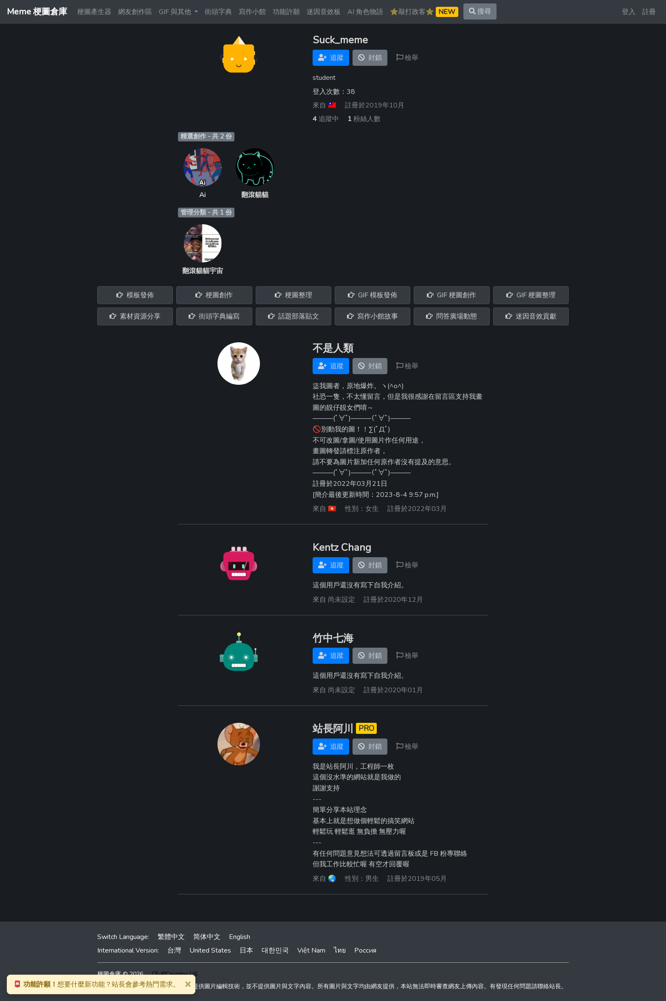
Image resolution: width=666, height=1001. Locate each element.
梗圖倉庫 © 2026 (120, 974)
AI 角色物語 (365, 12)
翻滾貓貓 (254, 195)
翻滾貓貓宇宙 (202, 271)
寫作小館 (252, 12)
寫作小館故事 (372, 316)
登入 (628, 12)
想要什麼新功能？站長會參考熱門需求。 (96, 984)
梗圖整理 (293, 295)
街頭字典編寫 (214, 316)
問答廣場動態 (451, 316)
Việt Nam (311, 950)
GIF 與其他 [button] (176, 12)
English (239, 937)
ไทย (340, 950)
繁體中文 (171, 937)
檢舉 (407, 57)
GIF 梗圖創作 (451, 295)
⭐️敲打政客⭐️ (424, 12)
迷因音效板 (324, 12)
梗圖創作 (214, 295)
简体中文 (206, 937)
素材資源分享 (135, 316)
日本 (246, 950)
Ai (202, 195)
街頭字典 (218, 12)
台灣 (174, 950)
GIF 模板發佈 (372, 295)
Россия (365, 950)
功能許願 (286, 12)
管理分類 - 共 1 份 (206, 212)
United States (210, 950)
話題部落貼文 (293, 316)
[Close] (188, 983)
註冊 (649, 12)
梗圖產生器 (94, 12)
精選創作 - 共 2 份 (206, 136)
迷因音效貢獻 (530, 316)
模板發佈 (135, 295)
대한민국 (275, 950)
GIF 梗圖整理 (531, 295)
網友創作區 (135, 12)
